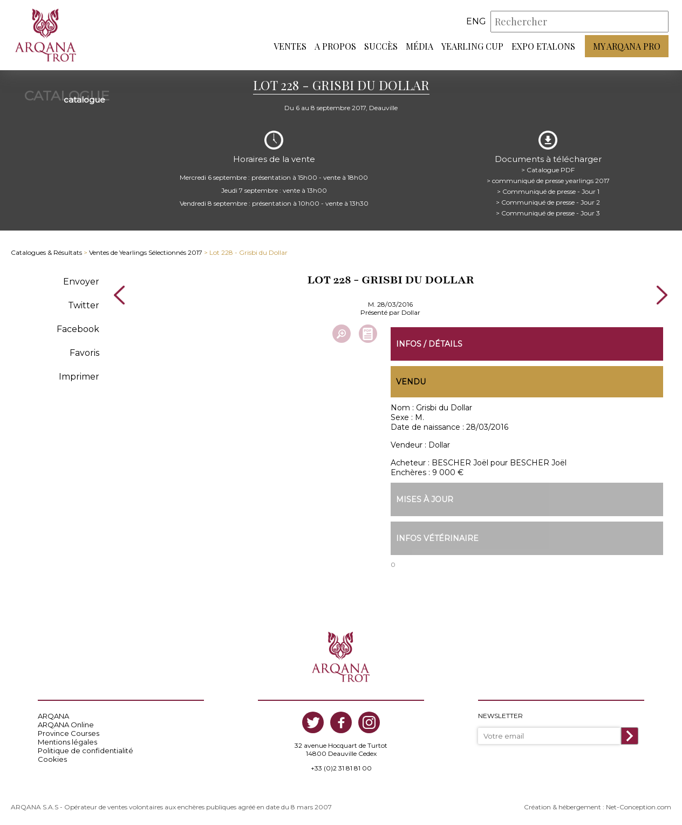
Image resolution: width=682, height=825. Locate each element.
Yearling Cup (472, 46)
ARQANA (53, 716)
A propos (335, 46)
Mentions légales (67, 742)
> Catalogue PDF (548, 170)
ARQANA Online (66, 724)
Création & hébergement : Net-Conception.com (597, 807)
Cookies (52, 759)
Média (419, 46)
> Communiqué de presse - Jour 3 (548, 213)
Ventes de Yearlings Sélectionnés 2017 (145, 252)
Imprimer (79, 376)
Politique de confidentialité (85, 750)
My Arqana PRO (626, 46)
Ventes (290, 46)
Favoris (84, 353)
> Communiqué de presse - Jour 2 (548, 202)
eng (476, 21)
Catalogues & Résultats (46, 252)
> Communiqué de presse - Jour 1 (548, 191)
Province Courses (68, 733)
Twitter (83, 305)
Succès (381, 46)
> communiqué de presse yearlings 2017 (548, 181)
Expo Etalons (543, 46)
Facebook (78, 329)
